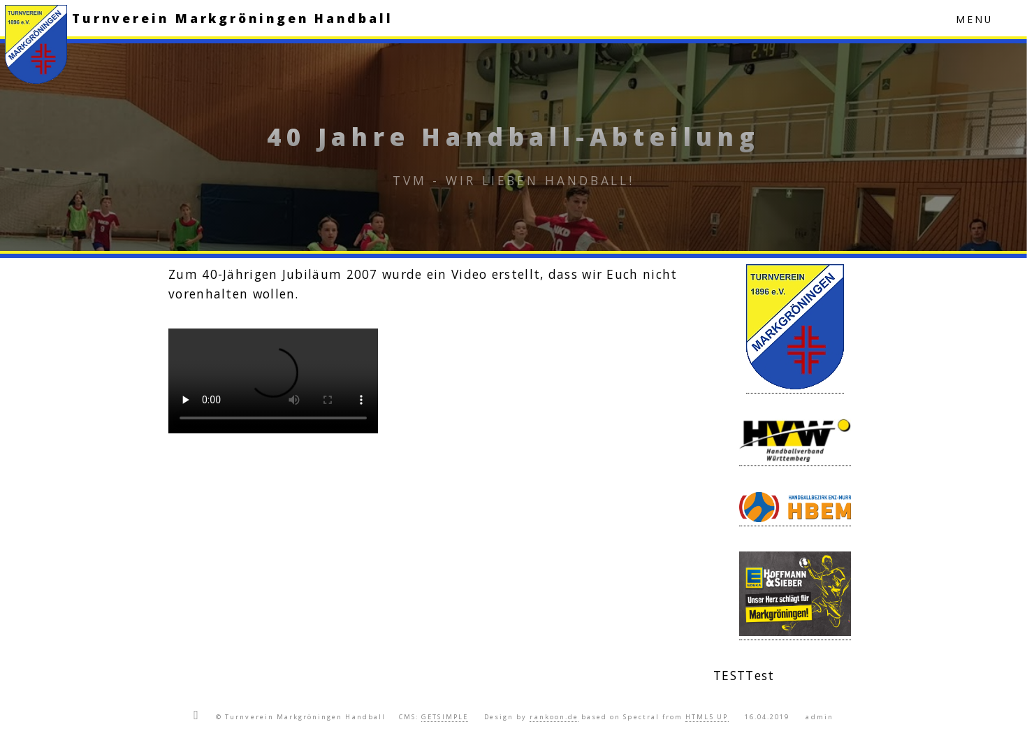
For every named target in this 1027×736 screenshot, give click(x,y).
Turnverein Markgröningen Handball (232, 18)
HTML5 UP (706, 716)
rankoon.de (554, 716)
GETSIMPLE (444, 716)
